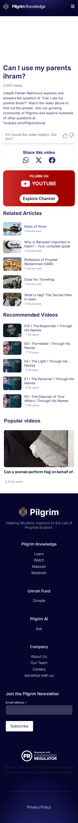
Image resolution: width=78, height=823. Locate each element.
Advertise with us (38, 675)
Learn (39, 554)
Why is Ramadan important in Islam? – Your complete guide (47, 244)
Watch (39, 560)
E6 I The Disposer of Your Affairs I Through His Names (46, 398)
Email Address (16, 703)
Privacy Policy (39, 807)
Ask (39, 628)
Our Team (39, 663)
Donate (39, 600)
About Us (39, 656)
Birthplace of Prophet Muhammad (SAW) (40, 262)
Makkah (39, 566)
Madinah (38, 573)
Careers (39, 669)
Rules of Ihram (35, 226)
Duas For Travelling (39, 279)
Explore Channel (39, 198)
